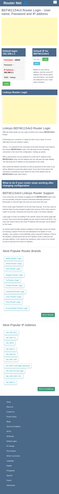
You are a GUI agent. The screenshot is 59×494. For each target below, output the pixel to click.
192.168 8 (10, 343)
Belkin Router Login (13, 258)
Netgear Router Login (14, 275)
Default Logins (12, 441)
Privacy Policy (12, 417)
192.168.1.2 (10, 382)
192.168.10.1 (11, 354)
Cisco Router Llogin (13, 297)
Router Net (12, 3)
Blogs (9, 421)
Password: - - (9, 65)
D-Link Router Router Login (17, 308)
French (9, 480)
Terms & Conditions (13, 426)
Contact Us (10, 412)
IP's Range (10, 446)
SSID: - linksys (10, 77)
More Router (48, 315)
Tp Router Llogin (12, 280)
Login (6, 84)
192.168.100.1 (11, 333)
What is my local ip (13, 456)
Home (9, 402)
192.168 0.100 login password (18, 366)
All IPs (9, 431)
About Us (10, 407)
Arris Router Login (13, 269)
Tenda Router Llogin (14, 264)
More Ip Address (46, 389)
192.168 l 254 (11, 360)
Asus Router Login (13, 302)
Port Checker (11, 451)
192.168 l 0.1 (11, 338)
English (9, 466)
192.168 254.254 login (15, 371)
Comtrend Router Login (15, 292)
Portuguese (11, 470)
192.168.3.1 (10, 349)
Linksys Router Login (14, 285)
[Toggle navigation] (55, 2)
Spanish (9, 475)
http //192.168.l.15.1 (14, 376)
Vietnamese (11, 485)
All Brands (10, 436)
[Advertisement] (29, 32)
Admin (37, 63)
